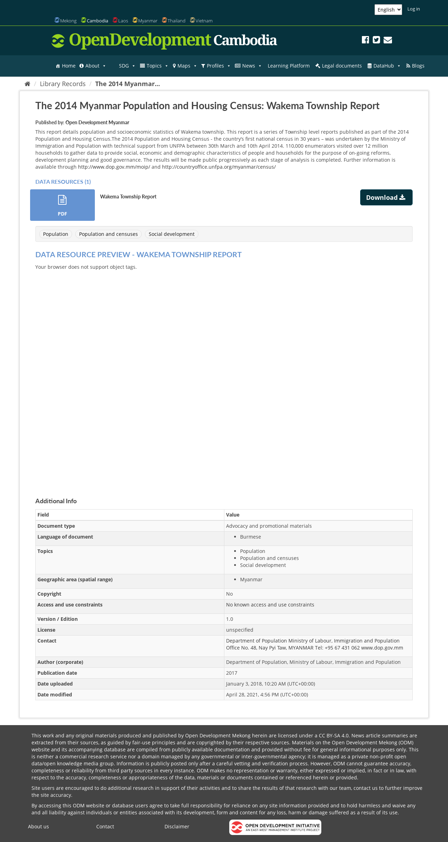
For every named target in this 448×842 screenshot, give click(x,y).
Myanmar (148, 20)
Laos (123, 20)
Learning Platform (289, 65)
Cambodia (97, 20)
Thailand (177, 20)
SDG (127, 66)
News (252, 66)
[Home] (27, 83)
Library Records (63, 83)
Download (386, 197)
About (95, 66)
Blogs (418, 65)
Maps (187, 66)
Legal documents (342, 65)
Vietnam (204, 20)
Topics (158, 66)
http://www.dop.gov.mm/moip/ (114, 166)
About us (38, 826)
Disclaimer (176, 826)
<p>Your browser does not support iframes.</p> (224, 375)
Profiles (219, 66)
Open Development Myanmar (97, 122)
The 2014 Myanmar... (127, 83)
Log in (413, 9)
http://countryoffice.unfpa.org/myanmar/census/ (219, 166)
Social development (172, 234)
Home (69, 65)
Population (55, 234)
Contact (105, 826)
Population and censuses (108, 234)
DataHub (387, 66)
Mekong (68, 20)
